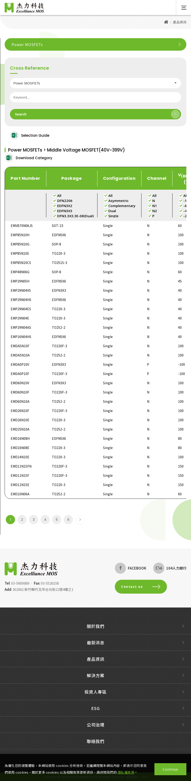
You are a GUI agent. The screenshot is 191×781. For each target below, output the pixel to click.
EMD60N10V (20, 383)
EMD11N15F (20, 475)
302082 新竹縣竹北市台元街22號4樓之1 (39, 589)
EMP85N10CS (21, 262)
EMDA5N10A (20, 355)
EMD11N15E (20, 484)
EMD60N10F (20, 392)
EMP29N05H (20, 281)
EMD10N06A (20, 494)
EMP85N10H (20, 234)
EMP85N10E (20, 253)
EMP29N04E (20, 318)
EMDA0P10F (20, 373)
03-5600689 (16, 583)
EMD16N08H (20, 438)
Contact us (144, 586)
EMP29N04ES (21, 309)
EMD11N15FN (21, 466)
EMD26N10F (20, 410)
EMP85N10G (20, 244)
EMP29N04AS (21, 327)
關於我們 (95, 630)
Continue (170, 769)
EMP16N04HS (21, 336)
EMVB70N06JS (22, 225)
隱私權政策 (126, 772)
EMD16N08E (20, 447)
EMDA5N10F (20, 346)
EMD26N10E (20, 420)
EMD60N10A (20, 401)
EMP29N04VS (21, 290)
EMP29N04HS (21, 299)
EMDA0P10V (20, 364)
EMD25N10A (20, 429)
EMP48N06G (20, 272)
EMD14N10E (20, 457)
